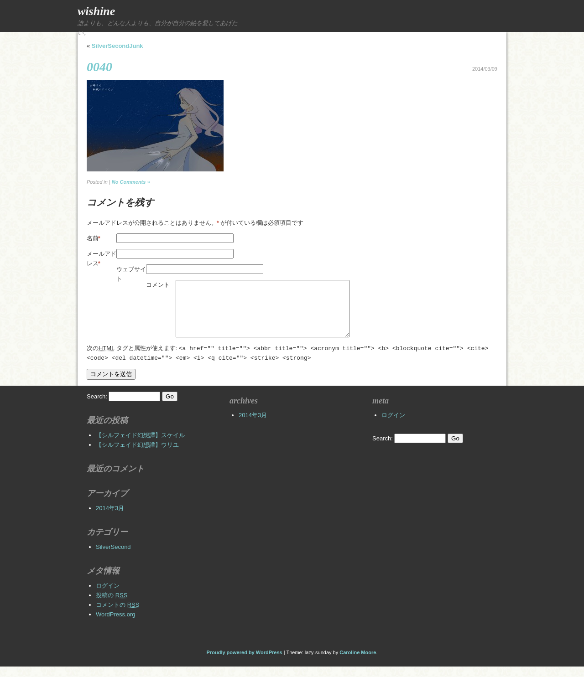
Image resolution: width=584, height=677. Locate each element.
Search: (97, 406)
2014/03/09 (484, 69)
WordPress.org (115, 624)
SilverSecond (113, 557)
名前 (93, 238)
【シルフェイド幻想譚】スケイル (140, 445)
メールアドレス (101, 259)
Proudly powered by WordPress (244, 663)
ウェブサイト (131, 274)
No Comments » (131, 182)
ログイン (108, 596)
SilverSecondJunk (117, 45)
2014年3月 (110, 518)
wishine (96, 11)
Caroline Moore (357, 663)
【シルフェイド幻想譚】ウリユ (137, 455)
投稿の (111, 605)
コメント (158, 284)
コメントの (117, 615)
